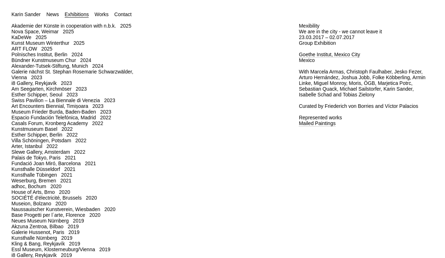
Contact (123, 14)
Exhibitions (77, 14)
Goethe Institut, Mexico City (329, 54)
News (52, 14)
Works (101, 14)
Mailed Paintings (317, 123)
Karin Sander (26, 14)
